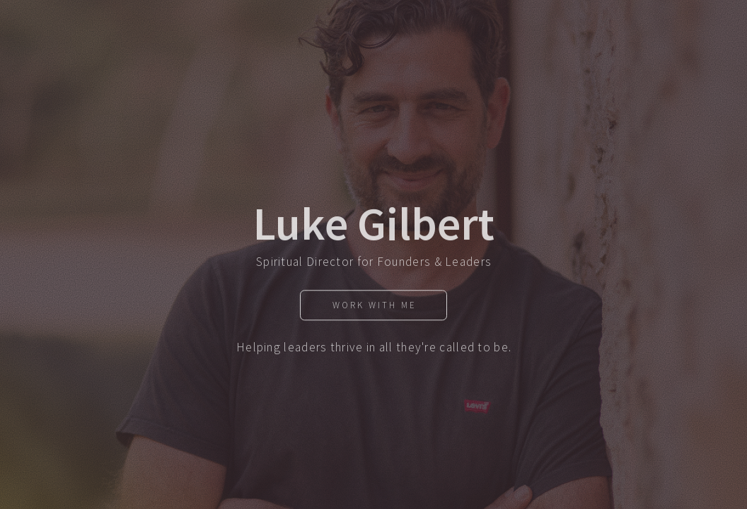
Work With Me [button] (374, 308)
